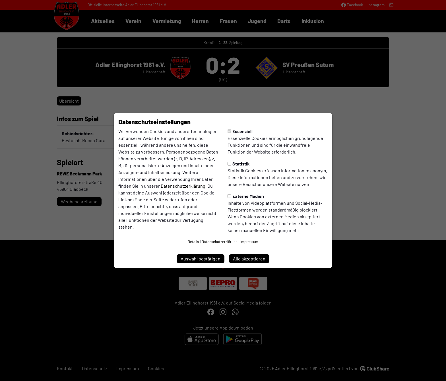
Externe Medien (246, 196)
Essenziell (240, 131)
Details (193, 241)
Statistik (239, 163)
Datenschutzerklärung (183, 186)
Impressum (249, 241)
